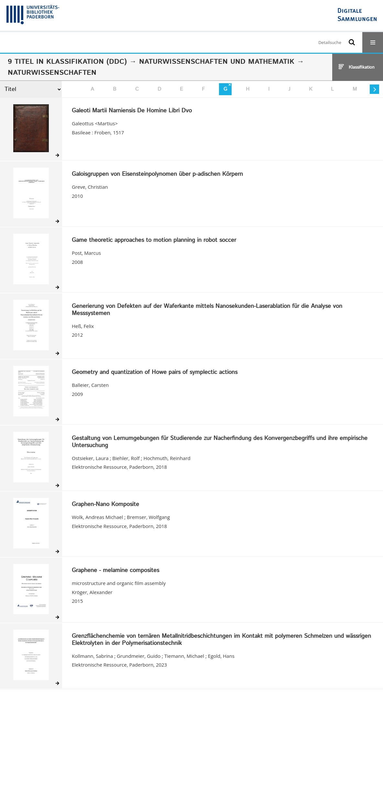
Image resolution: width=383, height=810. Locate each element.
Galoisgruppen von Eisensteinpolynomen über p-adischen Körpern (157, 174)
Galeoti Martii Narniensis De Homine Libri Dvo (132, 111)
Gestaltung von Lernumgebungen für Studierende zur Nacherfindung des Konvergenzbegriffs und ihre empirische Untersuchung (219, 442)
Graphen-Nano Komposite (105, 504)
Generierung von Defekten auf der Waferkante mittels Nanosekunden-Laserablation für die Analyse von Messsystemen (207, 310)
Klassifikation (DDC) (86, 62)
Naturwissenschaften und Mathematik (216, 62)
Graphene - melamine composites (115, 570)
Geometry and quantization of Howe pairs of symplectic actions (154, 372)
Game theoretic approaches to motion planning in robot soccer (154, 240)
